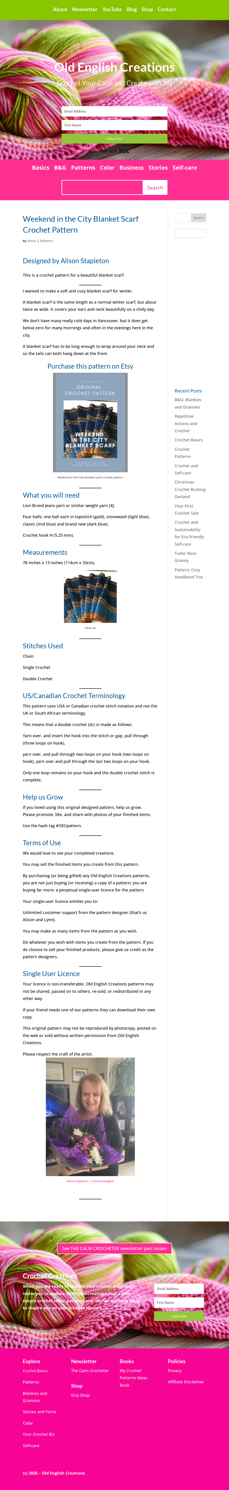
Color (107, 168)
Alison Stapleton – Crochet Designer (90, 1181)
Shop (147, 10)
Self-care (185, 168)
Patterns (83, 168)
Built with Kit (114, 151)
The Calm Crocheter (90, 1370)
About (60, 10)
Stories (158, 168)
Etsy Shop (80, 1395)
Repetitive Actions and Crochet (186, 423)
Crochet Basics (189, 439)
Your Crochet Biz (39, 1434)
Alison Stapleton (85, 261)
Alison (31, 241)
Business (131, 168)
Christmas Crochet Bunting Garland (190, 489)
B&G (60, 168)
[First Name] (114, 125)
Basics (40, 168)
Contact (167, 10)
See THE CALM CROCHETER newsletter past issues (114, 1248)
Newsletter (85, 10)
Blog (132, 10)
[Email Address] (114, 111)
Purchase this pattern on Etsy (90, 366)
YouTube (112, 10)
